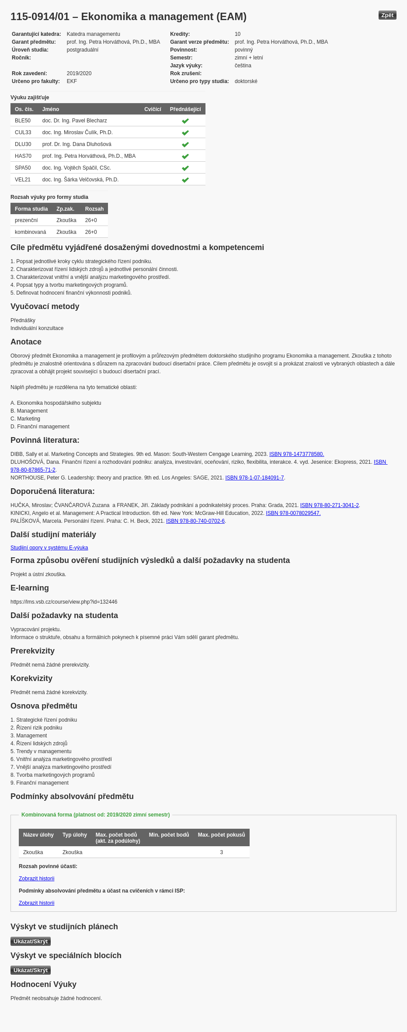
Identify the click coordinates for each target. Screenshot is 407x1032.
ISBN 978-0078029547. (293, 513)
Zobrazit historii (36, 879)
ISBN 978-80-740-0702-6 (195, 521)
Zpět (387, 15)
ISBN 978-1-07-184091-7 (254, 478)
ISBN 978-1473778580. (296, 454)
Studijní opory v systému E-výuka (49, 548)
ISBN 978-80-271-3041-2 (329, 505)
